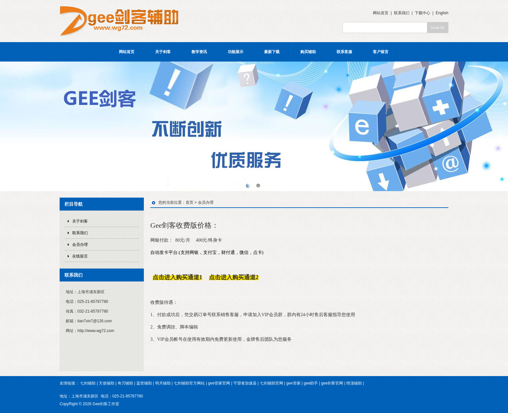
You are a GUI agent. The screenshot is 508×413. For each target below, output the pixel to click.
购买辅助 (308, 52)
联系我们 (402, 13)
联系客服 (344, 52)
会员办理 (80, 244)
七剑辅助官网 (271, 383)
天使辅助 (106, 383)
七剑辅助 (88, 383)
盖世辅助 (144, 383)
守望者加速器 (245, 383)
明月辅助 (163, 383)
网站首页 (380, 13)
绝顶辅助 (354, 383)
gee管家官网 (219, 383)
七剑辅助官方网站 (189, 383)
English (442, 13)
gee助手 (311, 383)
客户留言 (380, 52)
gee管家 (293, 383)
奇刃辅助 (125, 383)
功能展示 (235, 52)
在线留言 (80, 256)
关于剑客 (163, 52)
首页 (189, 202)
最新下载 (272, 52)
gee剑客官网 (332, 383)
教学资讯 (199, 52)
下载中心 (422, 13)
